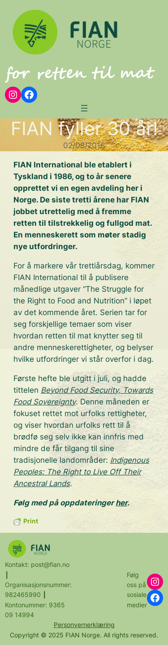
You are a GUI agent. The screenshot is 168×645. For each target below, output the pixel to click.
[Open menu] (84, 108)
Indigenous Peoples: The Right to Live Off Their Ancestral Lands (81, 472)
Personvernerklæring (84, 624)
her (121, 502)
